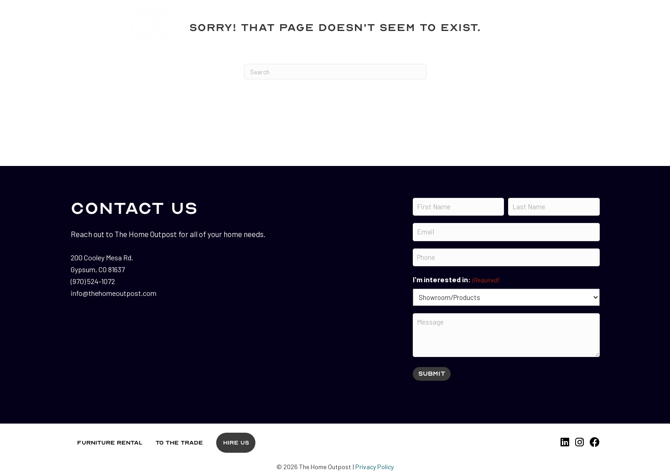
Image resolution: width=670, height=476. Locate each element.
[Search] (335, 71)
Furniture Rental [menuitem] (109, 443)
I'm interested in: (455, 280)
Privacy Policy (374, 467)
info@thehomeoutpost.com (113, 293)
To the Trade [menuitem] (179, 443)
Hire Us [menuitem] (236, 443)
